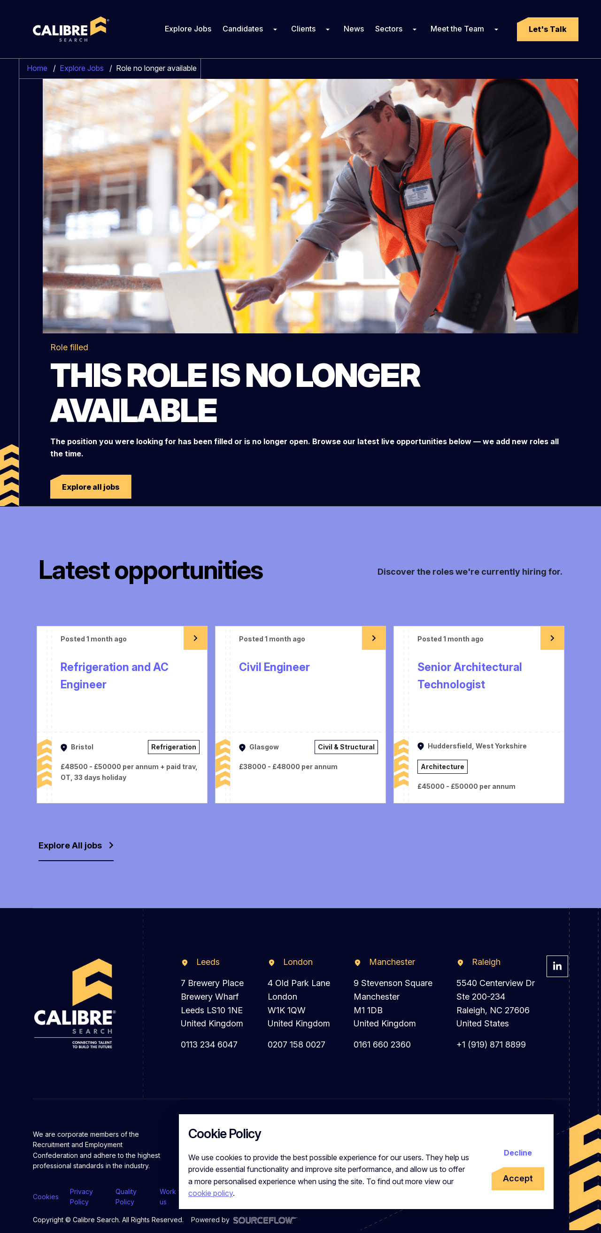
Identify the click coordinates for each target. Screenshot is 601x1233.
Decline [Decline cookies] (518, 1152)
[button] (547, 29)
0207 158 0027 (296, 1044)
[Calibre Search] (69, 29)
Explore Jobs (188, 28)
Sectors (388, 28)
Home (37, 68)
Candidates (243, 28)
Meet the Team (457, 28)
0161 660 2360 (382, 1044)
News (354, 28)
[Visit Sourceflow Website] (265, 1220)
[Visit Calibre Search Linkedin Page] (557, 966)
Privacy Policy (81, 1196)
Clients (303, 28)
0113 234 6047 (209, 1044)
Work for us (173, 1196)
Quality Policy (126, 1196)
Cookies (46, 1197)
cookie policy (210, 1193)
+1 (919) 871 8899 (491, 1044)
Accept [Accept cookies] (518, 1178)
